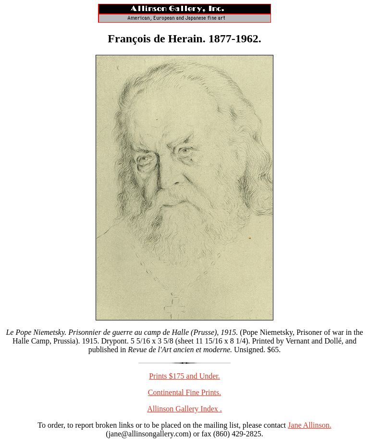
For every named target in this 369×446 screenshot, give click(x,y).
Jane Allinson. (310, 425)
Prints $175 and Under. (184, 376)
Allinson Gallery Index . (184, 409)
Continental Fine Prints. (184, 392)
